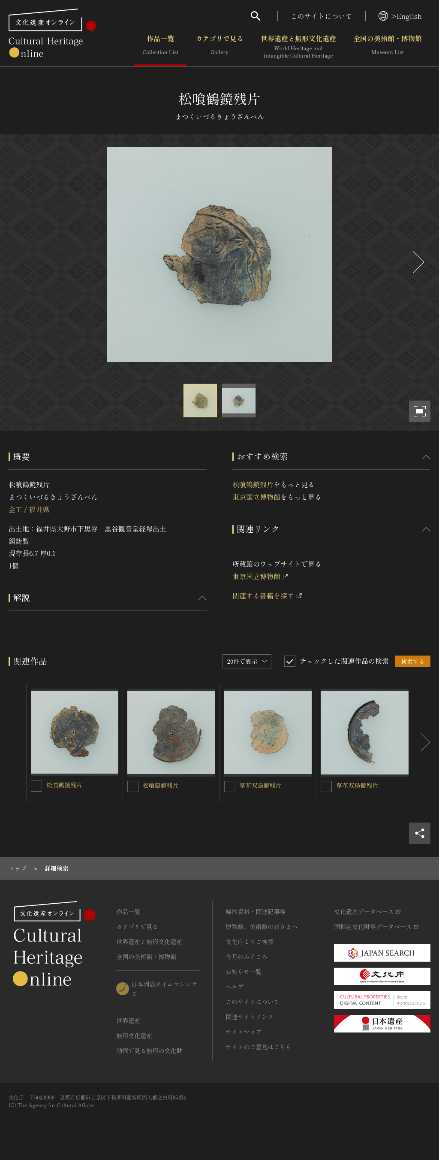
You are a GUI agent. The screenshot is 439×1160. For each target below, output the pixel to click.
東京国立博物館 (256, 497)
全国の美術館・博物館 (387, 47)
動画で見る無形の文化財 (149, 1050)
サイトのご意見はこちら (259, 1046)
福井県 (39, 509)
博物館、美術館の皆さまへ (262, 926)
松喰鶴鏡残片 (253, 484)
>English (400, 16)
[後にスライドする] (417, 262)
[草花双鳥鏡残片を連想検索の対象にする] (229, 786)
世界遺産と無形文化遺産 (298, 47)
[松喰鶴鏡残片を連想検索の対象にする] (36, 786)
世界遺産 (128, 1020)
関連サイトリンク (250, 1016)
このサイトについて (321, 16)
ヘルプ (235, 986)
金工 (15, 509)
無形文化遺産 (134, 1035)
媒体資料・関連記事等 (256, 911)
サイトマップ (244, 1031)
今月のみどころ (247, 956)
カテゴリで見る (219, 47)
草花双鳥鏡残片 (261, 785)
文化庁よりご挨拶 (250, 941)
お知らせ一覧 (244, 971)
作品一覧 (160, 47)
